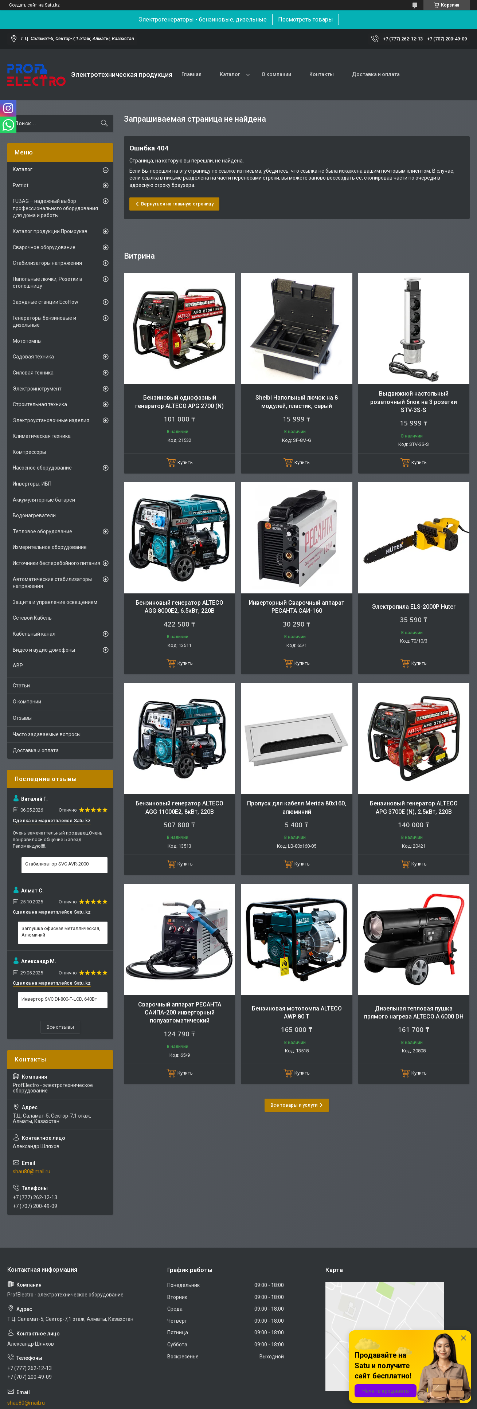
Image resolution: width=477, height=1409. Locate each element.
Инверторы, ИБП (32, 484)
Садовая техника (33, 357)
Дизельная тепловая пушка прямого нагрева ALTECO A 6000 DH (414, 1012)
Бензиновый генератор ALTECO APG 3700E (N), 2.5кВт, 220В (414, 807)
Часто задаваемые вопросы (47, 734)
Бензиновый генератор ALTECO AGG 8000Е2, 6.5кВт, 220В (179, 606)
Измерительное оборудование (50, 547)
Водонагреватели (34, 515)
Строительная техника (40, 404)
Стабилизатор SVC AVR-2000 (57, 864)
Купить (185, 462)
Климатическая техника (42, 436)
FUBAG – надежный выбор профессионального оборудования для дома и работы (55, 208)
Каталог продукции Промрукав (50, 231)
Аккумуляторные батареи (44, 500)
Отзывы (22, 718)
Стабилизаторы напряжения (47, 263)
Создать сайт (23, 5)
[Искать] (104, 123)
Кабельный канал (34, 634)
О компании (276, 74)
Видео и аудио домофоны (44, 650)
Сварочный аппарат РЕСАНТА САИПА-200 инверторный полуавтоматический (179, 1012)
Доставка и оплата (376, 74)
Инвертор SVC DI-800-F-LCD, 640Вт (59, 999)
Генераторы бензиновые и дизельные (44, 321)
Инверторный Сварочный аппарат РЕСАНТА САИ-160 (296, 606)
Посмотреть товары (305, 19)
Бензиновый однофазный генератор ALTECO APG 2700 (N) (179, 401)
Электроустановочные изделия (51, 420)
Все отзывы (60, 1027)
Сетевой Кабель (32, 618)
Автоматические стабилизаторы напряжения (52, 582)
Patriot (20, 185)
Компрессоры (29, 452)
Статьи (21, 685)
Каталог (230, 74)
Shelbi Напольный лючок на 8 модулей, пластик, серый (296, 401)
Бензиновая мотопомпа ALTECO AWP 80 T (297, 1012)
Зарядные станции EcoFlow (45, 302)
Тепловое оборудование (42, 531)
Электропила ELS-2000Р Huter (414, 606)
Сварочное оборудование (44, 247)
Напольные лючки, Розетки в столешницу (47, 282)
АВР (18, 665)
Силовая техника (33, 373)
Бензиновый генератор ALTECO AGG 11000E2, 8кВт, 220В (179, 807)
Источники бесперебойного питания (56, 563)
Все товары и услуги (293, 1105)
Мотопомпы (27, 341)
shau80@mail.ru (31, 1171)
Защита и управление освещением (55, 602)
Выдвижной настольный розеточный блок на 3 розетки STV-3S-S (413, 401)
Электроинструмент (37, 389)
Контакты (321, 74)
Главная (191, 74)
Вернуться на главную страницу (177, 204)
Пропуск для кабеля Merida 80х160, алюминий (296, 807)
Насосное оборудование (42, 468)
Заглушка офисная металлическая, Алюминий (60, 932)
